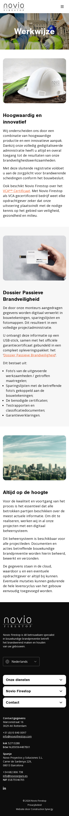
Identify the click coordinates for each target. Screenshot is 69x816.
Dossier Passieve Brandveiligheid (29, 355)
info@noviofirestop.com (17, 736)
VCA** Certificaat (16, 191)
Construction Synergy (42, 809)
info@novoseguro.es (15, 776)
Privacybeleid (35, 805)
